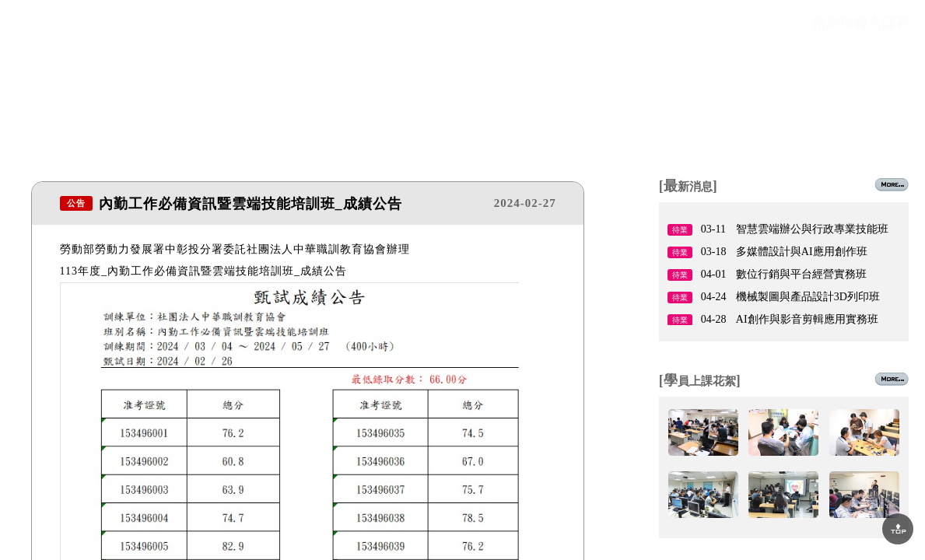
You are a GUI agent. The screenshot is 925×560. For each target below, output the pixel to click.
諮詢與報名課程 (861, 87)
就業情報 (589, 136)
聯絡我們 (845, 136)
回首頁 (889, 30)
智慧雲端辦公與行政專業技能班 (812, 229)
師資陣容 (462, 136)
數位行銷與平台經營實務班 (801, 274)
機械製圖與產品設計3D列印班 (808, 297)
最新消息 (206, 136)
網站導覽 (882, 59)
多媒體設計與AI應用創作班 (801, 251)
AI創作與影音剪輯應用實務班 (807, 319)
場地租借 (717, 136)
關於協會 (78, 136)
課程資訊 (334, 136)
